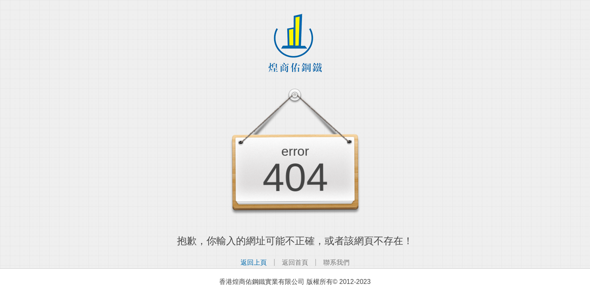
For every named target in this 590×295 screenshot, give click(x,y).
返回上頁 (254, 262)
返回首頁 (295, 262)
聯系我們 (336, 262)
